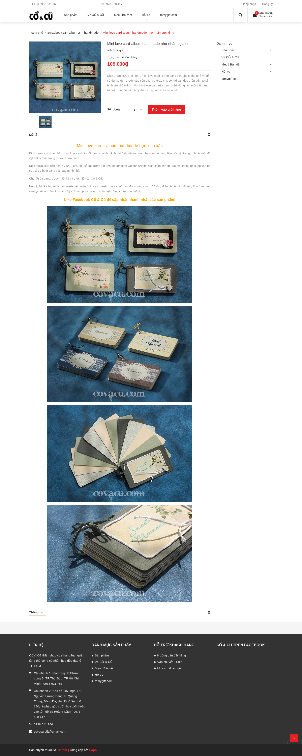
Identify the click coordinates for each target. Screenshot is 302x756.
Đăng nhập (249, 4)
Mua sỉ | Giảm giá (169, 668)
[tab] (119, 134)
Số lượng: (114, 109)
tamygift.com (230, 78)
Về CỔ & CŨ (230, 57)
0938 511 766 (49, 4)
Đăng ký (267, 4)
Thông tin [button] (36, 612)
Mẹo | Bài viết (230, 64)
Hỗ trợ (225, 71)
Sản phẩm (228, 50)
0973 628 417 (113, 4)
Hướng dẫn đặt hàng (171, 655)
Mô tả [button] (33, 134)
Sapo (93, 750)
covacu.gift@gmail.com (50, 731)
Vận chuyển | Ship (169, 662)
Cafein (62, 750)
